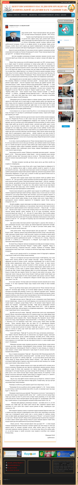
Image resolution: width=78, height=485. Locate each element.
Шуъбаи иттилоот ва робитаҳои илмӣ (65, 65)
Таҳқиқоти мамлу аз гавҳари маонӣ (19, 25)
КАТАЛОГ (63, 15)
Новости (16, 15)
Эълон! (65, 33)
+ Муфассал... (66, 126)
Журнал (57, 15)
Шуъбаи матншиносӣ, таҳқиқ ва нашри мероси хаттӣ (65, 61)
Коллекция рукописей (46, 15)
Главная (10, 15)
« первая (60, 40)
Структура (24, 15)
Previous (60, 30)
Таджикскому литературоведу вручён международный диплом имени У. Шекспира (65, 109)
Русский (65, 2)
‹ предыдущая (66, 40)
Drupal (9, 479)
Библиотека (33, 15)
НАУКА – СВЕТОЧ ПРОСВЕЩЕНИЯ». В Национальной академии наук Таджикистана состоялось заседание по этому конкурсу (66, 97)
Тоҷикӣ (62, 2)
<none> (5, 15)
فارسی (72, 2)
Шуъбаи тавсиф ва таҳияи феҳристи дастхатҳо (64, 57)
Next (71, 30)
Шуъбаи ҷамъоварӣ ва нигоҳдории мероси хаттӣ (64, 53)
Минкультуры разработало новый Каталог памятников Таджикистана (65, 84)
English (69, 2)
